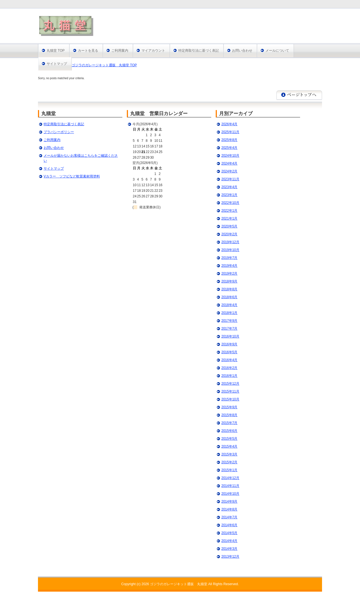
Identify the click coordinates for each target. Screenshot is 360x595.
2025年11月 (230, 132)
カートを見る (88, 51)
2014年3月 (229, 549)
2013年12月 (230, 556)
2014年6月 (229, 525)
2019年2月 (229, 273)
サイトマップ (57, 64)
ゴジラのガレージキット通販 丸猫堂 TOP (104, 65)
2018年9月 (229, 281)
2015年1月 (229, 470)
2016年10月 (230, 336)
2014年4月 (229, 541)
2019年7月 (229, 258)
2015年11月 (230, 391)
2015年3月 (229, 454)
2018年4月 (229, 305)
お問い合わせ (242, 51)
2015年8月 (229, 415)
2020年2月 (229, 234)
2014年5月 (229, 533)
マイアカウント (153, 51)
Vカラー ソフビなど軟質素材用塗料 (72, 176)
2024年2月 (229, 171)
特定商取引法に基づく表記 (198, 51)
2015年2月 (229, 462)
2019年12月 (230, 242)
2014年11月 (230, 486)
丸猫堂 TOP (56, 51)
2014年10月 (230, 494)
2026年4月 (229, 124)
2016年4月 (229, 360)
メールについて (277, 51)
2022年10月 (230, 203)
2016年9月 (229, 344)
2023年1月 (229, 195)
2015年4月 (229, 446)
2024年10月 (230, 156)
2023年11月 (230, 179)
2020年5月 (229, 226)
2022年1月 (229, 211)
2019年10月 (230, 250)
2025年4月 (229, 148)
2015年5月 (229, 439)
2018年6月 (229, 297)
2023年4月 (229, 187)
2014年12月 (230, 478)
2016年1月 (229, 376)
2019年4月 (229, 266)
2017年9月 (229, 321)
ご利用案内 (119, 51)
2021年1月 (229, 218)
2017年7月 (229, 328)
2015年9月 (229, 407)
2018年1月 (229, 313)
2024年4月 (229, 163)
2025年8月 (229, 140)
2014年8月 (229, 509)
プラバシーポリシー (59, 132)
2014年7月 (229, 517)
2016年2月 (229, 368)
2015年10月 (230, 399)
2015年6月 (229, 431)
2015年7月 (229, 423)
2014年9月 (229, 501)
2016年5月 (229, 352)
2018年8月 (229, 289)
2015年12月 (230, 384)
